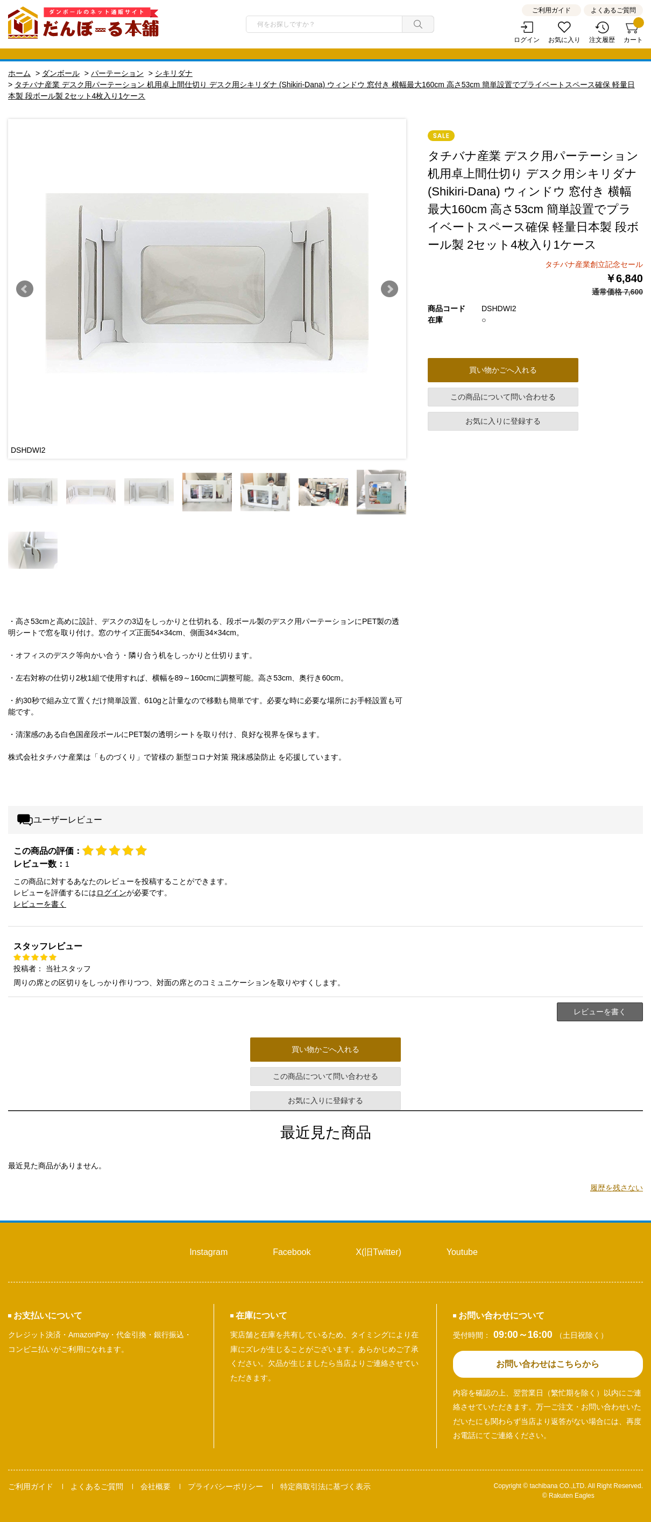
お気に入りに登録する (503, 421)
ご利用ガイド (551, 10)
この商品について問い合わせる (503, 396)
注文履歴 (602, 40)
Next (389, 289)
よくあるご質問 (613, 10)
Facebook (291, 1252)
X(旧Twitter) (378, 1252)
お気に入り (564, 40)
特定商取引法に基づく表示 (325, 1486)
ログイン (527, 40)
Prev (24, 289)
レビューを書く (39, 904)
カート (633, 33)
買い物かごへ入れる (503, 370)
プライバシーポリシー (225, 1486)
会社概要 (155, 1486)
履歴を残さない (616, 1187)
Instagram (208, 1252)
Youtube (462, 1252)
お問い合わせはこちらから (547, 1364)
